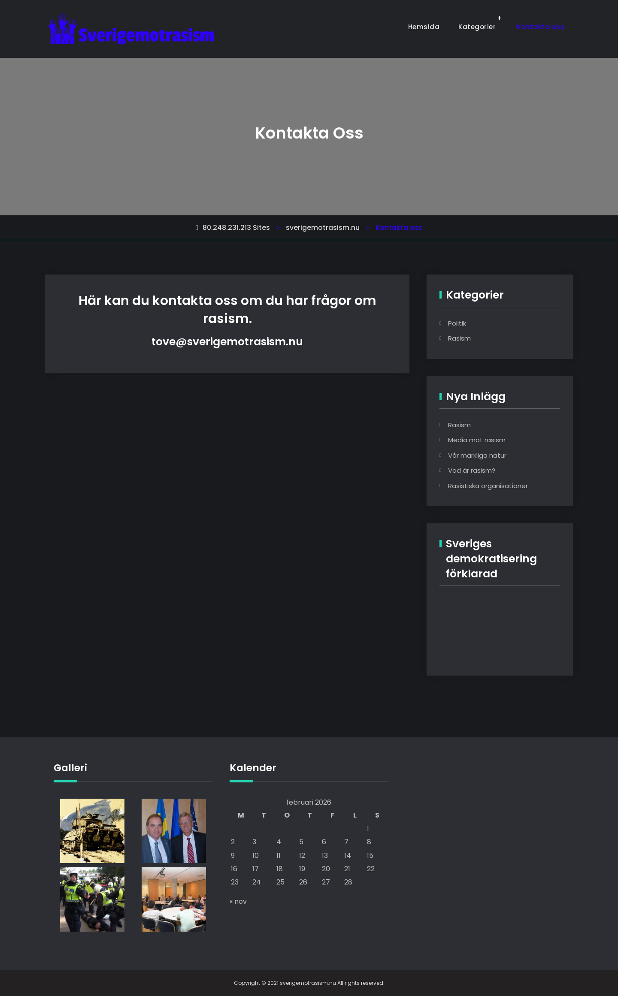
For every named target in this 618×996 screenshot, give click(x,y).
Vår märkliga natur (477, 455)
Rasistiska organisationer (488, 485)
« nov (238, 901)
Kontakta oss (540, 26)
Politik (457, 323)
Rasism (459, 338)
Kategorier (477, 26)
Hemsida (424, 26)
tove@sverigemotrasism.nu (227, 341)
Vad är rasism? (471, 470)
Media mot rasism (477, 439)
